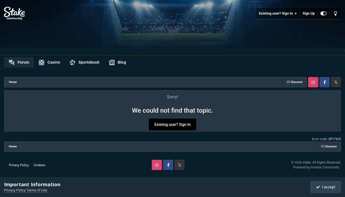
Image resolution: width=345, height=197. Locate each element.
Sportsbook (84, 62)
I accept (325, 187)
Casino (49, 62)
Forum (19, 62)
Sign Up (309, 13)
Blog (117, 62)
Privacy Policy (19, 165)
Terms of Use (36, 190)
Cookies (39, 165)
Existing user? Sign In (278, 13)
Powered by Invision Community (316, 167)
